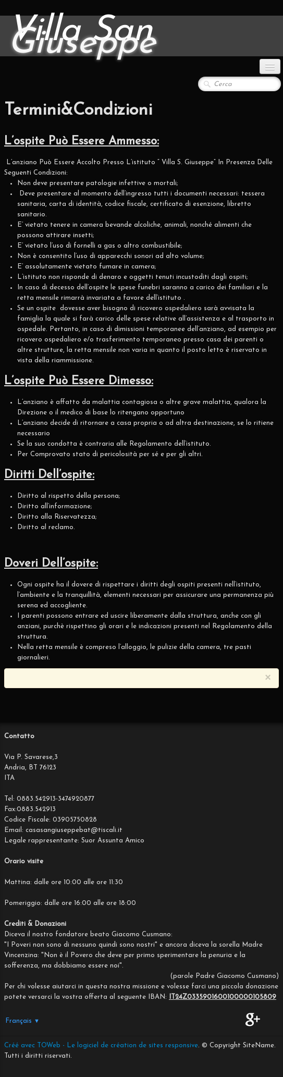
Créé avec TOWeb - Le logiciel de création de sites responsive (101, 1045)
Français (22, 1021)
